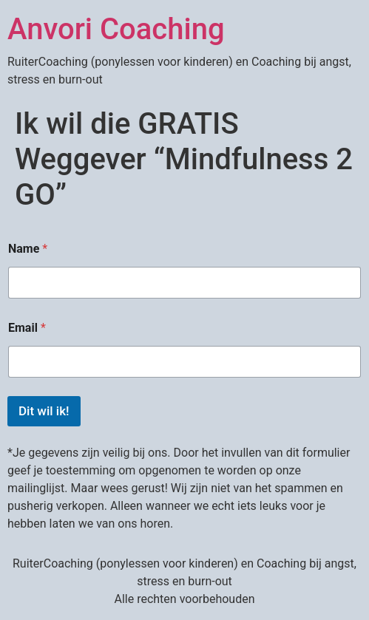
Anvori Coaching (116, 29)
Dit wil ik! (44, 410)
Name (27, 249)
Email (27, 328)
